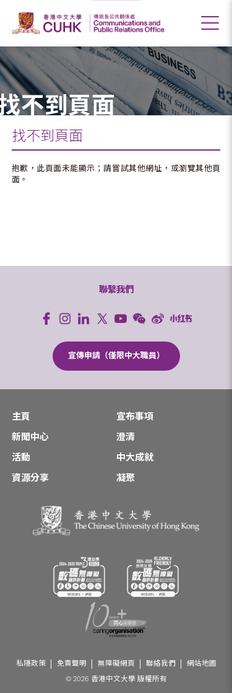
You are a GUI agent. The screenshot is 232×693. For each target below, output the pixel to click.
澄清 (125, 437)
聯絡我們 (161, 664)
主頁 (21, 416)
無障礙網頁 (116, 664)
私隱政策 (31, 664)
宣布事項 (134, 416)
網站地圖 (202, 664)
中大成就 (134, 457)
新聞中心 (30, 437)
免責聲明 (72, 664)
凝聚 (125, 477)
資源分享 (30, 477)
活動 (21, 457)
